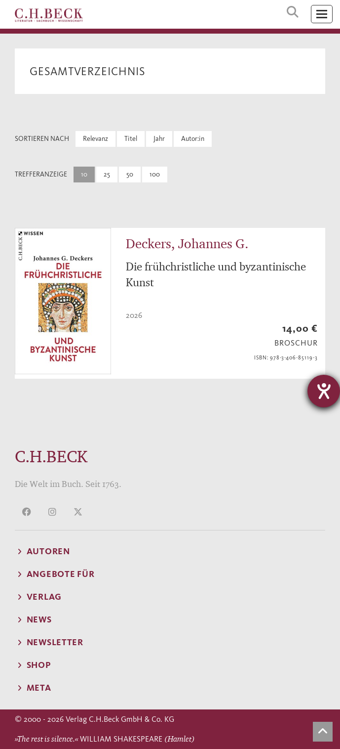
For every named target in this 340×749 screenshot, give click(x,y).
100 (155, 174)
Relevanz (95, 138)
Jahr (159, 138)
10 (84, 174)
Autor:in (192, 138)
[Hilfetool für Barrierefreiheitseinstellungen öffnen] (323, 391)
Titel (130, 138)
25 (107, 174)
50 (129, 174)
